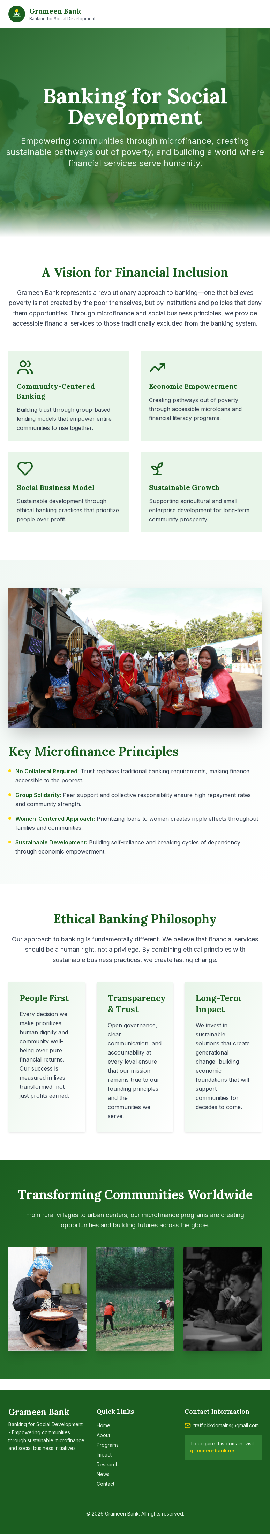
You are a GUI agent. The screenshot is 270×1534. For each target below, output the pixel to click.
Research (108, 1464)
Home (103, 1425)
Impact (104, 1455)
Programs (108, 1445)
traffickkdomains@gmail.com (226, 1425)
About (103, 1435)
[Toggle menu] (255, 14)
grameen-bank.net (213, 1450)
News (103, 1474)
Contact (105, 1484)
